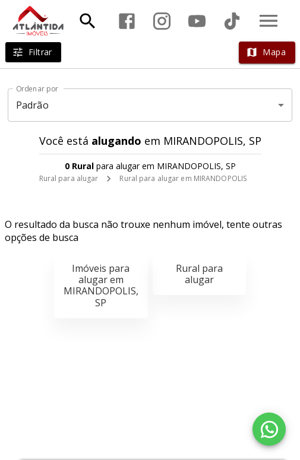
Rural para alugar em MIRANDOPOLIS (183, 178)
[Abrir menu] (269, 21)
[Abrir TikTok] (232, 21)
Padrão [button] (32, 105)
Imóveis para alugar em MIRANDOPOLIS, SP (101, 285)
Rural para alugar (69, 178)
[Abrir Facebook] (126, 21)
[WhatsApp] (269, 429)
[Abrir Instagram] (161, 21)
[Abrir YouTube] (197, 21)
